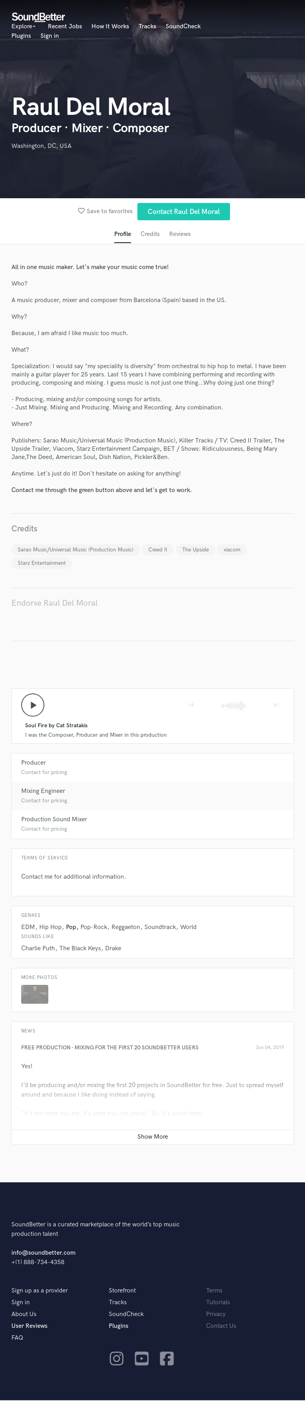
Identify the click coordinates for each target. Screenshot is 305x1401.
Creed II (157, 550)
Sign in (49, 36)
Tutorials (218, 1303)
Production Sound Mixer (54, 820)
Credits (150, 234)
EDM (28, 928)
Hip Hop (50, 928)
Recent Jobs (65, 26)
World (188, 928)
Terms (214, 1291)
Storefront (122, 1291)
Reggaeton (125, 928)
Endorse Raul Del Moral (54, 603)
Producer (33, 763)
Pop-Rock (93, 928)
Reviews (180, 234)
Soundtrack (160, 928)
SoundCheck (183, 26)
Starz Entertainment (42, 563)
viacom (232, 550)
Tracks (147, 26)
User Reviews (29, 1327)
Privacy (216, 1315)
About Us (24, 1315)
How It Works (110, 26)
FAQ (17, 1338)
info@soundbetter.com (43, 1253)
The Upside (195, 550)
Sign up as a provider (39, 1291)
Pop (71, 928)
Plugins (21, 36)
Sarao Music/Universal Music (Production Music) (75, 550)
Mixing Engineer (43, 792)
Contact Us (221, 1327)
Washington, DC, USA (41, 146)
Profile (122, 234)
